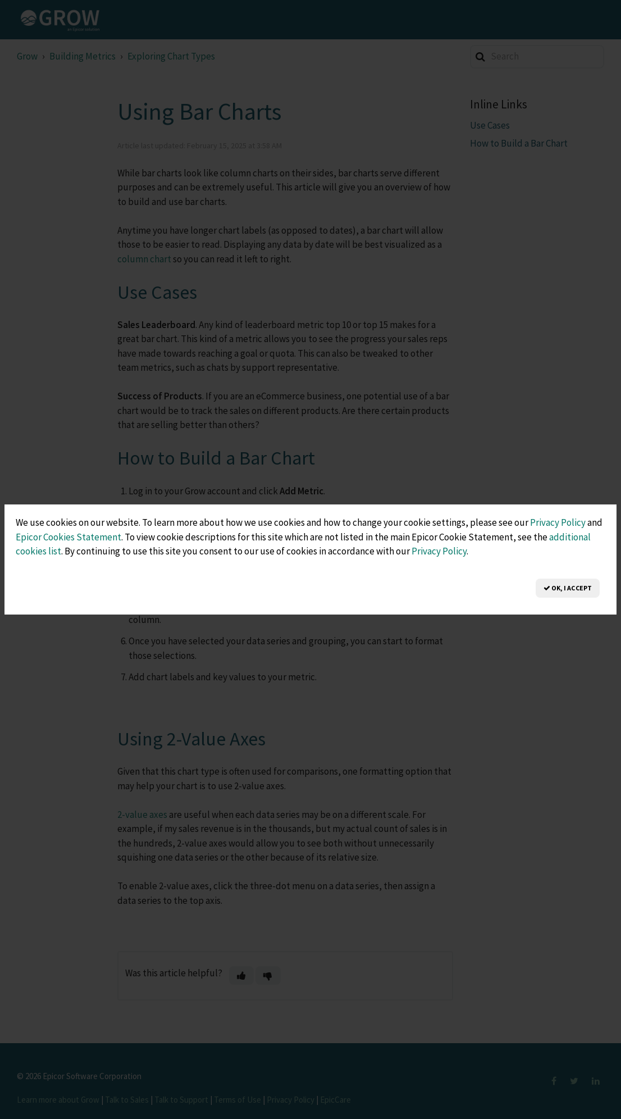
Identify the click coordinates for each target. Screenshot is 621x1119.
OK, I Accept (568, 588)
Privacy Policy (558, 522)
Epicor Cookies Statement (68, 537)
